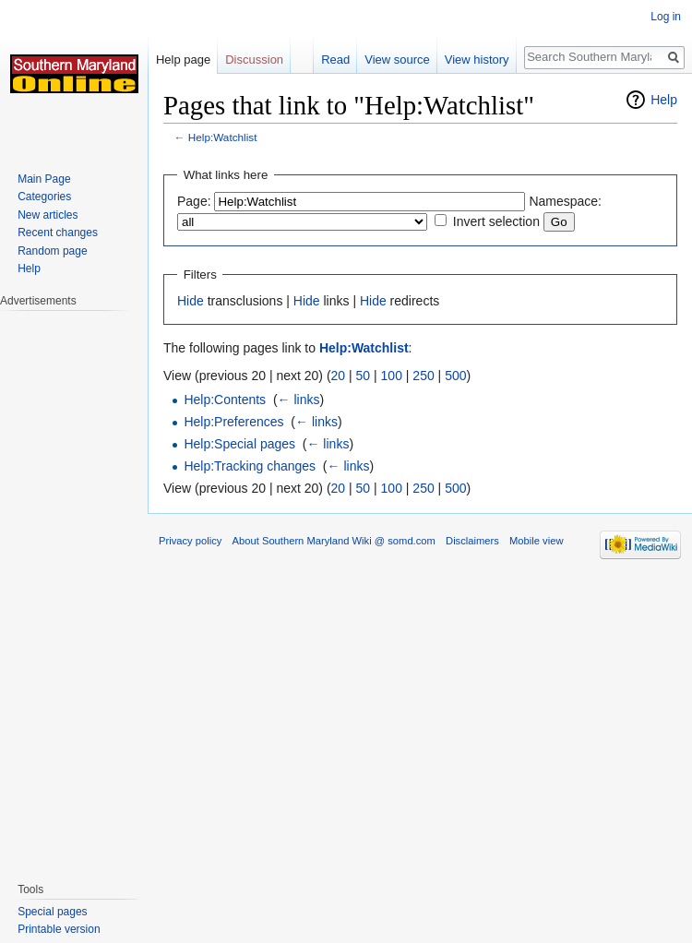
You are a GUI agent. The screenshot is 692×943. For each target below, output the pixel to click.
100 (391, 375)
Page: (194, 201)
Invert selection (496, 221)
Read (335, 59)
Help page (183, 59)
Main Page (44, 179)
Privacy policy (190, 540)
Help (663, 99)
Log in (665, 16)
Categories (44, 196)
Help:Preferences (233, 421)
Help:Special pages (239, 443)
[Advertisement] (74, 587)
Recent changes (58, 232)
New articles (48, 215)
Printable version (59, 929)
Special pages (52, 911)
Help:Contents (225, 399)
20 (338, 375)
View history (477, 59)
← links (299, 399)
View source (397, 59)
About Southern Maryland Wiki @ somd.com (334, 540)
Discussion (254, 59)
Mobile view (536, 540)
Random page (52, 251)
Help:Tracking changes (250, 466)
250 (423, 375)
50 (363, 375)
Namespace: (565, 201)
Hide (190, 300)
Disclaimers (472, 540)
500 (455, 375)
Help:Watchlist (222, 137)
